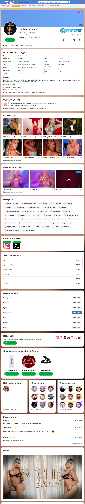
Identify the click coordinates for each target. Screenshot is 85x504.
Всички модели (6, 6)
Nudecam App (53, 6)
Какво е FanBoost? (76, 34)
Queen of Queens (36, 103)
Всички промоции (34, 6)
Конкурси (44, 6)
